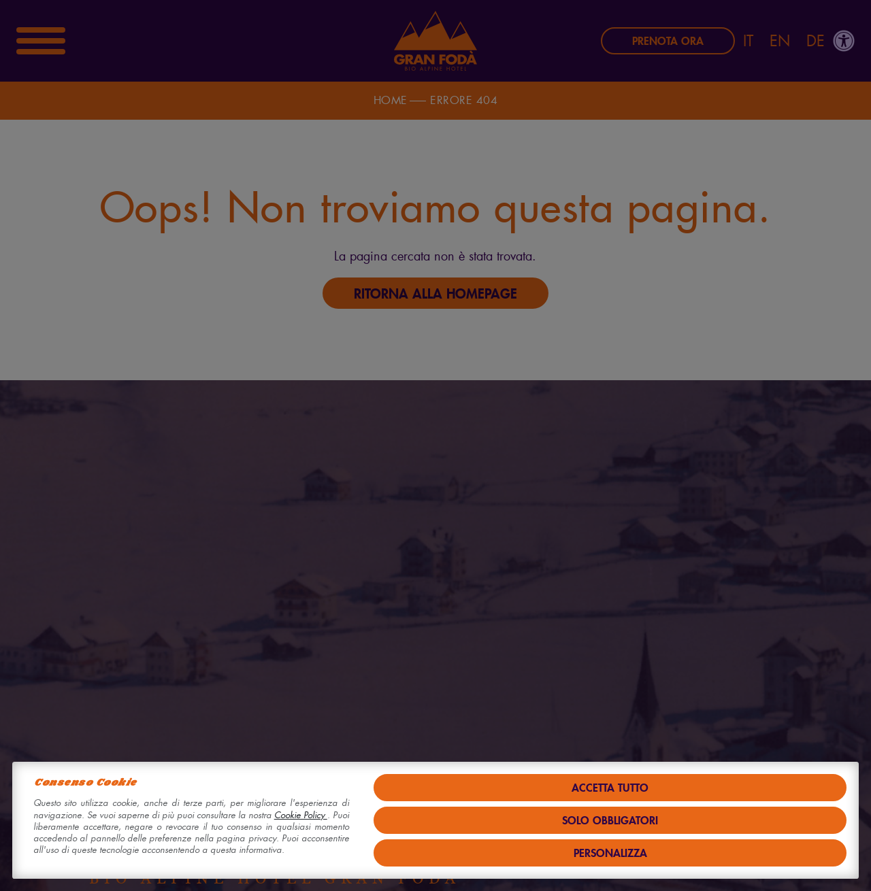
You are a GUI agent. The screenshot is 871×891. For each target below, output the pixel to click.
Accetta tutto (610, 787)
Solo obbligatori (610, 820)
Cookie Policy (300, 815)
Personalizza (610, 852)
